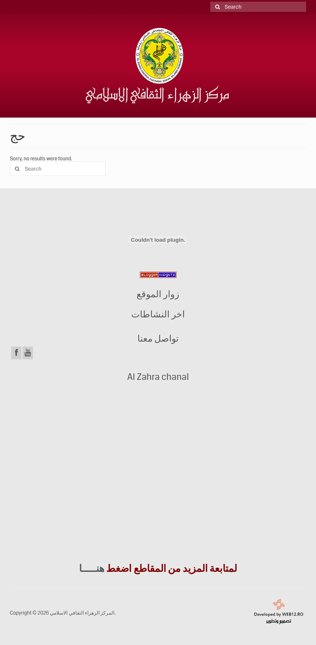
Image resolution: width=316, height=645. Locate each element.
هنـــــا (92, 569)
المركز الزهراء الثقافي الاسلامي (82, 613)
